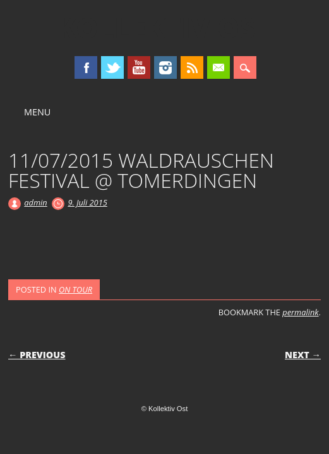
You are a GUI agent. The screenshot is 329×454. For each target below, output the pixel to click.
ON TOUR (75, 289)
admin (35, 202)
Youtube (139, 67)
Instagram (165, 67)
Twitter (112, 67)
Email (218, 67)
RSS (192, 67)
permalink (300, 312)
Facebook (86, 67)
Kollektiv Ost (164, 28)
